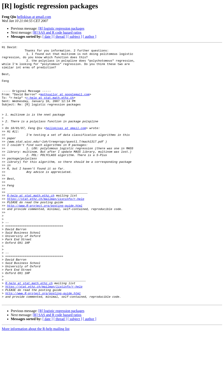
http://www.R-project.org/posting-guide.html (44, 238)
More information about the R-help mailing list (35, 380)
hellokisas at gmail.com (34, 17)
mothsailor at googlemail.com (64, 104)
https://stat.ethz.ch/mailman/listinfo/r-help (45, 230)
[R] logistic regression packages (61, 28)
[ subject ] (75, 36)
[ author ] (89, 36)
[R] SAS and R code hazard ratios (57, 32)
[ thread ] (60, 36)
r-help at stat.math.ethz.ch (50, 108)
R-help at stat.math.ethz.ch (30, 226)
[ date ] (47, 36)
